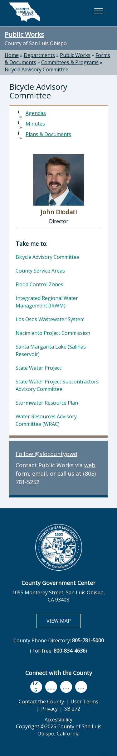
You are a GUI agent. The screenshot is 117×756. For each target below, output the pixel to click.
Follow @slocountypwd (46, 454)
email (39, 473)
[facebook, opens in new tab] (36, 687)
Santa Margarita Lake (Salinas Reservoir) (51, 350)
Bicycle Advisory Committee (47, 257)
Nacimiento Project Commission (53, 333)
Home (12, 55)
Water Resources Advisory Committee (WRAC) (46, 420)
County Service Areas (40, 270)
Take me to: (31, 243)
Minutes (35, 123)
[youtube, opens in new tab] (51, 687)
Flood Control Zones (39, 284)
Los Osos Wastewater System (50, 319)
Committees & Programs (70, 62)
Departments (39, 55)
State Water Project (38, 367)
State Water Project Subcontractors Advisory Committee (57, 385)
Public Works (24, 34)
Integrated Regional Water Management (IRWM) (47, 302)
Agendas (36, 113)
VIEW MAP (63, 620)
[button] (98, 11)
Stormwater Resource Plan (47, 402)
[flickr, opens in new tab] (66, 686)
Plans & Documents (48, 134)
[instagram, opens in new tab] (81, 686)
